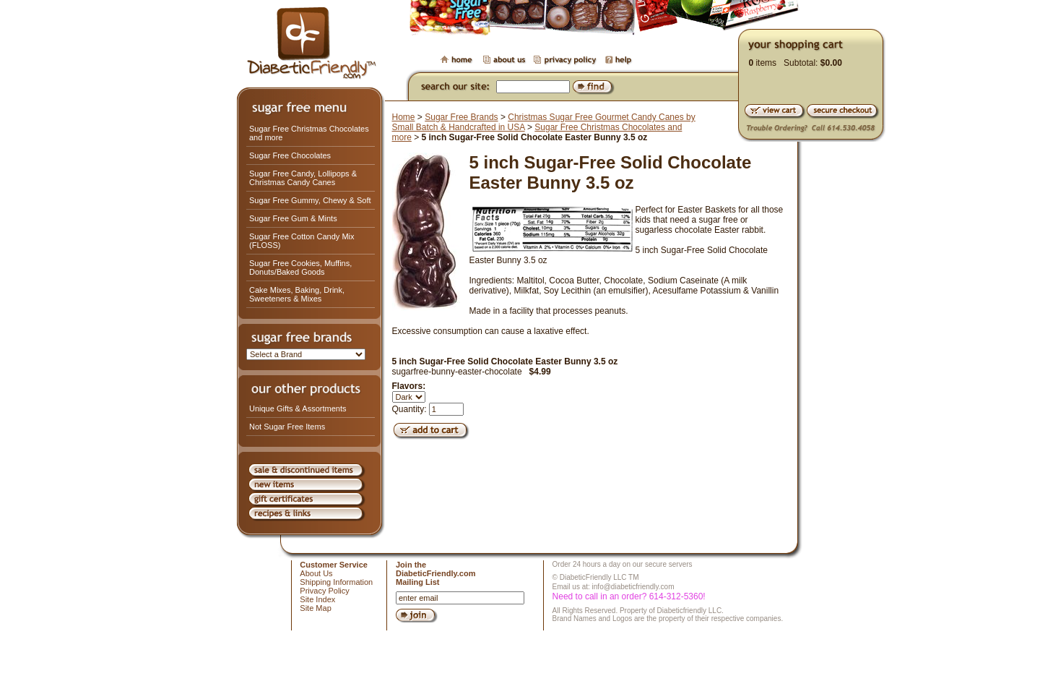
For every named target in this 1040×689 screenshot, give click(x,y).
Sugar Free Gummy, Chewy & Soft (310, 200)
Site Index (317, 599)
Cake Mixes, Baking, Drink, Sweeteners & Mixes (296, 294)
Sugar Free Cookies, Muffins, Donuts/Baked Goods (300, 267)
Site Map (315, 608)
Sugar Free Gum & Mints (293, 218)
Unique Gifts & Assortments (298, 408)
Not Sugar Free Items (287, 426)
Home (403, 117)
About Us (316, 573)
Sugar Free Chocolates (290, 155)
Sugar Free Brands (461, 117)
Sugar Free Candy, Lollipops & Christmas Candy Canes (303, 178)
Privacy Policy (324, 590)
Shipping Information (336, 582)
